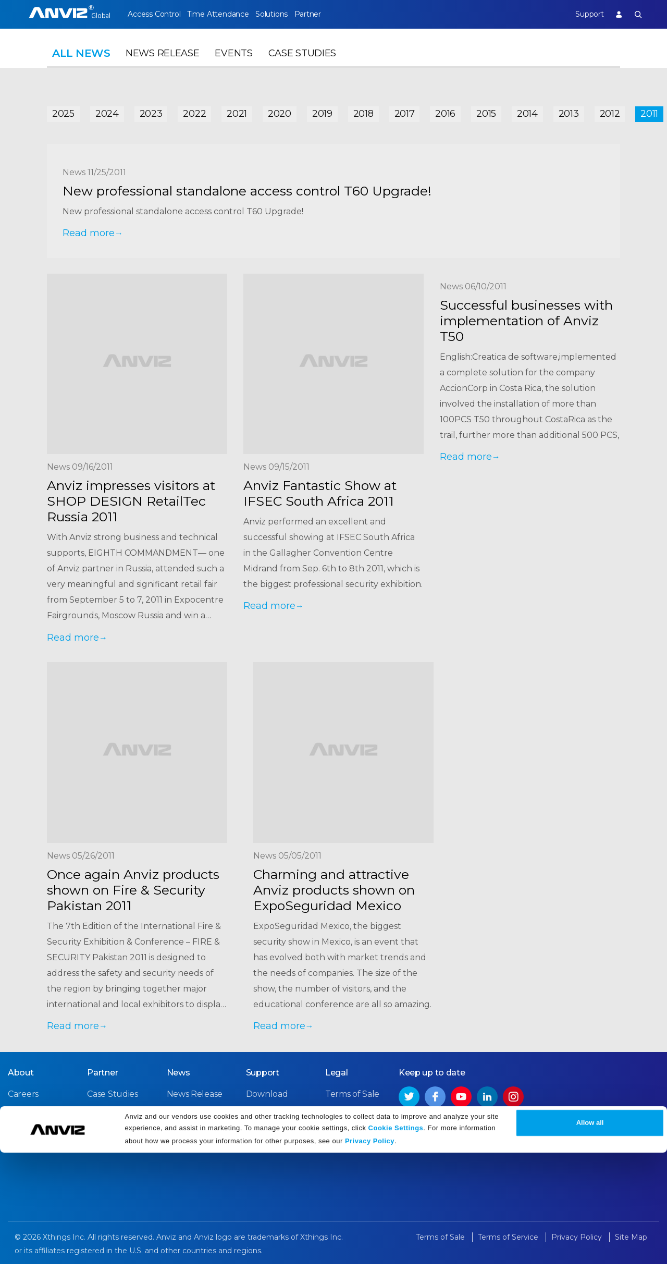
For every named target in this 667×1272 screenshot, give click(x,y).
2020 (279, 110)
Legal (336, 1081)
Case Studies (302, 65)
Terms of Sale (352, 1102)
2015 (486, 110)
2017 (404, 110)
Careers (23, 1102)
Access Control (154, 14)
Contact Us (30, 1121)
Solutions (287, 14)
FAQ (254, 1121)
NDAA (20, 1140)
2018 (363, 110)
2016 (445, 110)
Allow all (590, 1242)
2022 (194, 110)
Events (233, 65)
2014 (527, 110)
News (178, 1081)
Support (581, 14)
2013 (569, 110)
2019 (322, 110)
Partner (331, 14)
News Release (162, 65)
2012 (610, 110)
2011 (649, 110)
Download (267, 1102)
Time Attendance (225, 14)
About (21, 1081)
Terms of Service (358, 1121)
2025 (63, 110)
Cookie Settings (396, 1247)
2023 (151, 110)
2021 (237, 110)
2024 (107, 110)
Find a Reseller (116, 1121)
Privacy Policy (369, 1260)
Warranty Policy (278, 1140)
